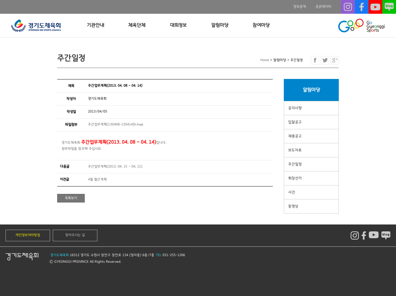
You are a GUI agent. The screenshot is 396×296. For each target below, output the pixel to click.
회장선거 (295, 178)
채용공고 (295, 136)
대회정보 (178, 25)
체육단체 (136, 25)
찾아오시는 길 (75, 235)
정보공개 (299, 7)
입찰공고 (295, 122)
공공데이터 (323, 7)
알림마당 (220, 25)
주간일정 (295, 164)
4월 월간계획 (97, 179)
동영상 (293, 206)
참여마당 (261, 25)
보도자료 (295, 150)
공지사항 (295, 108)
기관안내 (95, 25)
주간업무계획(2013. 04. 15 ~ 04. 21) (115, 166)
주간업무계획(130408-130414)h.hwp (115, 124)
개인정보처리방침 (27, 235)
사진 (291, 192)
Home (264, 60)
